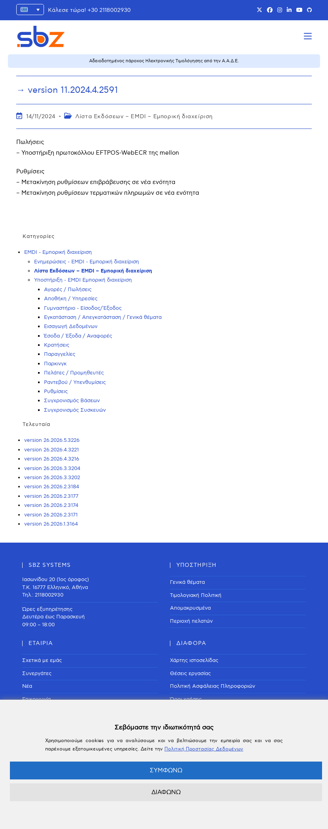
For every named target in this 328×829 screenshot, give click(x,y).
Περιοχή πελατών (191, 621)
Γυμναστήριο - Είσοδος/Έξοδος (83, 308)
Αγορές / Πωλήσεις (68, 289)
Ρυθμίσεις (56, 391)
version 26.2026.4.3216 (51, 459)
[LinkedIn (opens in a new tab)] (289, 10)
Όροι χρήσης (186, 699)
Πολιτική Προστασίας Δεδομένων (203, 749)
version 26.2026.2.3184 (51, 487)
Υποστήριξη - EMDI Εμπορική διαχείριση (83, 280)
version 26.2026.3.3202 (52, 477)
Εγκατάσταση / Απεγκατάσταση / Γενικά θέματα (103, 317)
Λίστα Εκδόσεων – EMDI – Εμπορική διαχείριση (144, 116)
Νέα (27, 686)
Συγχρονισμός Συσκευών (75, 410)
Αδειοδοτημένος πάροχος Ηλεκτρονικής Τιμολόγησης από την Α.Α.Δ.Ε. (164, 60)
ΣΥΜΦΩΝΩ (166, 770)
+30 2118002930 (109, 10)
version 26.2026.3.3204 (52, 468)
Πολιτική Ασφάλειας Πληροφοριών (212, 686)
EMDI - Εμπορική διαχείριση (58, 252)
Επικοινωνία (36, 699)
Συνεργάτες (36, 673)
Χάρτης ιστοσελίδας (194, 660)
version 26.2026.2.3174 (51, 505)
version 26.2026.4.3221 (51, 450)
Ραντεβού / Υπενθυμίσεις (75, 382)
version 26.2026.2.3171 (51, 515)
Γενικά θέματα (187, 582)
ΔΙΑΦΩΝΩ (166, 792)
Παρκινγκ (55, 364)
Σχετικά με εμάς (42, 660)
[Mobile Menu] (308, 36)
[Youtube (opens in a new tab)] (299, 10)
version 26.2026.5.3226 (52, 440)
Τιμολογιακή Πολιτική (195, 595)
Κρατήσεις (56, 345)
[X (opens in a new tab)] (259, 10)
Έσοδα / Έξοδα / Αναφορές (78, 336)
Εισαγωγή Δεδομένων (70, 326)
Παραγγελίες (59, 354)
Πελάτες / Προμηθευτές (74, 373)
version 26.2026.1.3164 (51, 524)
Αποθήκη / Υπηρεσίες (70, 299)
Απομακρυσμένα (190, 608)
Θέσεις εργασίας (190, 673)
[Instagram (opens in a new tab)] (279, 10)
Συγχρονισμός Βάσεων (72, 400)
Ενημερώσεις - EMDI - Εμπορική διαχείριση (86, 262)
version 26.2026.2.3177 (51, 496)
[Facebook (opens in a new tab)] (270, 10)
